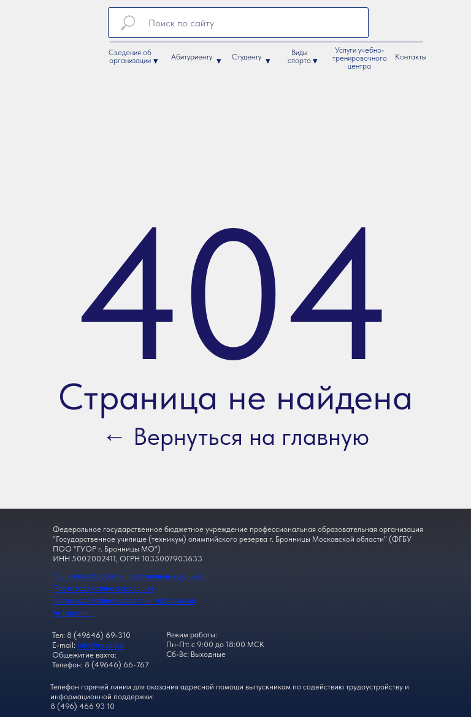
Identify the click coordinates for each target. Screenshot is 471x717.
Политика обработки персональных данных (128, 575)
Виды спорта (299, 56)
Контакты (410, 56)
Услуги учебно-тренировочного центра (359, 57)
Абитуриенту (191, 56)
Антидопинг (73, 612)
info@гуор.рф (100, 645)
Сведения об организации (130, 56)
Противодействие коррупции (103, 588)
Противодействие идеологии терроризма (124, 600)
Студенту (246, 56)
